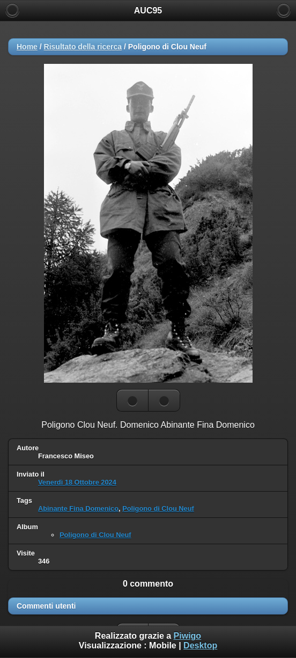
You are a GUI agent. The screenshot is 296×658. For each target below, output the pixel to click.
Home (27, 46)
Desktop (200, 645)
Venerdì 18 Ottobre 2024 (77, 482)
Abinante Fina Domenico (78, 509)
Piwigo (188, 635)
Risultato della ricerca (83, 46)
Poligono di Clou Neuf (158, 509)
